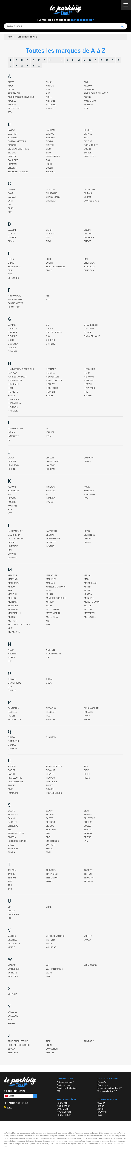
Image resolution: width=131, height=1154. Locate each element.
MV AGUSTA (14, 631)
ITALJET (50, 432)
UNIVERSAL (14, 914)
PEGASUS (51, 708)
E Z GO (11, 262)
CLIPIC (87, 196)
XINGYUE (12, 994)
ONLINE (12, 690)
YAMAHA (12, 1011)
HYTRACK (13, 410)
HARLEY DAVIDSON (17, 376)
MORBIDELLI (14, 613)
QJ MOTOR (13, 741)
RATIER (11, 770)
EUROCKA (89, 270)
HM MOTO (13, 391)
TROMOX (88, 881)
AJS (48, 93)
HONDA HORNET (64, 1115)
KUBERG (12, 501)
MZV (48, 624)
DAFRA (11, 233)
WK (47, 965)
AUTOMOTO (90, 100)
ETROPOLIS (90, 266)
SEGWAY (88, 814)
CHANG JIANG (53, 196)
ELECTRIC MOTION (55, 266)
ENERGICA (89, 262)
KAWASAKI (13, 490)
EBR (10, 270)
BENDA (49, 141)
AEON (11, 89)
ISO (47, 428)
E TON (11, 258)
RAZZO (11, 773)
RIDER (87, 773)
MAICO (11, 586)
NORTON (50, 649)
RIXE (10, 789)
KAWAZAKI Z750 (64, 1112)
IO (9, 439)
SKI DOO (50, 825)
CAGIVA (12, 189)
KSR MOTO (89, 494)
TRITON (88, 873)
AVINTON (88, 104)
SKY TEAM (51, 829)
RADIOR (12, 766)
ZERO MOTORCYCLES (18, 1044)
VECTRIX (12, 939)
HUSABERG (13, 399)
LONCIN (12, 553)
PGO (48, 715)
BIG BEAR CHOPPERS (18, 148)
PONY (87, 715)
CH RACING (51, 193)
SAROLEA (12, 821)
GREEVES (50, 339)
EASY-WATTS (14, 266)
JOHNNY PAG (53, 461)
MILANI (49, 594)
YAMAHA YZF (62, 1109)
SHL (10, 829)
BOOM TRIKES (91, 145)
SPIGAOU (88, 833)
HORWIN (88, 384)
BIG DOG (12, 152)
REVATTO (50, 773)
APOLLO (12, 100)
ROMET (49, 785)
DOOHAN (88, 233)
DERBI (49, 229)
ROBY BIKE (51, 781)
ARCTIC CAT (14, 108)
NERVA (11, 657)
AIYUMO (50, 85)
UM (9, 906)
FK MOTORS (14, 306)
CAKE (10, 193)
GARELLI (12, 328)
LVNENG (50, 546)
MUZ (10, 628)
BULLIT (49, 167)
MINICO (50, 601)
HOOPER (50, 391)
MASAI (87, 575)
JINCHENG (13, 465)
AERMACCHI (14, 93)
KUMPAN (12, 505)
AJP (48, 89)
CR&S (10, 208)
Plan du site (102, 1085)
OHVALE (12, 678)
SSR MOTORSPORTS (18, 840)
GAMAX (12, 324)
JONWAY (50, 465)
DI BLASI (50, 233)
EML (86, 258)
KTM (86, 498)
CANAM (12, 196)
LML (10, 549)
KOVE (87, 486)
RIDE (86, 770)
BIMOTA (12, 156)
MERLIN (12, 597)
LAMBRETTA (14, 534)
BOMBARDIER (53, 156)
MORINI (12, 616)
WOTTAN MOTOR (54, 968)
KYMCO (50, 501)
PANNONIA (13, 708)
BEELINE (50, 137)
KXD (10, 513)
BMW (48, 152)
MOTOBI (88, 605)
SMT (48, 837)
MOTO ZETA (52, 616)
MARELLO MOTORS (56, 586)
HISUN (11, 387)
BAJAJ (11, 129)
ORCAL (49, 678)
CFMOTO (50, 189)
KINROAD (50, 490)
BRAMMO (12, 163)
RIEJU (87, 777)
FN (47, 295)
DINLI (48, 237)
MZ (47, 620)
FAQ (58, 1091)
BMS (48, 148)
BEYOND (88, 141)
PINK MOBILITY (91, 708)
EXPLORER (13, 277)
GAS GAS (12, 332)
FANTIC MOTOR (15, 303)
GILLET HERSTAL (54, 332)
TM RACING (52, 873)
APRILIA (12, 104)
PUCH (87, 719)
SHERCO (88, 821)
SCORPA (50, 814)
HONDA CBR (62, 1103)
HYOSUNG (13, 406)
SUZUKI (49, 848)
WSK (48, 976)
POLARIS (88, 711)
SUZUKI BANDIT (63, 1106)
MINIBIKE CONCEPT (56, 597)
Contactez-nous (63, 1085)
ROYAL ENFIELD (54, 792)
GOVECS (12, 347)
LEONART (51, 534)
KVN (10, 509)
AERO (49, 81)
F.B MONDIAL (14, 295)
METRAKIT (13, 601)
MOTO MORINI (53, 613)
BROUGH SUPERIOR (18, 171)
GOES (11, 339)
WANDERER (14, 968)
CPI (9, 204)
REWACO (50, 777)
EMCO (49, 270)
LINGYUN (88, 538)
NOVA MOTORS (53, 653)
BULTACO (50, 171)
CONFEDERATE (91, 200)
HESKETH (89, 380)
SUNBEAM (13, 848)
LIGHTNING (90, 534)
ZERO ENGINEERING (18, 1041)
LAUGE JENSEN (15, 538)
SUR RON (50, 844)
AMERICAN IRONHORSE (96, 93)
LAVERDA (12, 542)
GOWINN (12, 351)
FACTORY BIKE (15, 299)
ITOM (48, 436)
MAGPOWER (14, 582)
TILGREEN (51, 870)
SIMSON (12, 837)
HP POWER (89, 387)
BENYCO (88, 133)
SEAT (86, 810)
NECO (11, 649)
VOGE (49, 943)
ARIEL (49, 96)
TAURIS (11, 873)
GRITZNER (51, 343)
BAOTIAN (12, 133)
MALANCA (51, 579)
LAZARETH (51, 531)
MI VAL (49, 590)
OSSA (48, 682)
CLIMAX (88, 193)
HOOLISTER (52, 387)
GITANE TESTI (91, 324)
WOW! (49, 972)
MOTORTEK (89, 613)
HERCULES (89, 369)
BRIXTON (12, 167)
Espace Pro (102, 1082)
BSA (48, 160)
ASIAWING (51, 104)
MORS (49, 605)
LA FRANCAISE (15, 531)
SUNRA (11, 852)
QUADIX (12, 744)
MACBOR (12, 575)
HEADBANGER (15, 380)
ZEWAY (11, 1048)
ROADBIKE (13, 792)
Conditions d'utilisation (67, 1088)
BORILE (87, 152)
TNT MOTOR (52, 877)
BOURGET (13, 160)
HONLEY (50, 384)
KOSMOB (50, 498)
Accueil (11, 36)
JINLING (12, 468)
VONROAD (51, 947)
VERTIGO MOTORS (55, 935)
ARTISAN (50, 100)
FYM (48, 299)
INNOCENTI (13, 436)
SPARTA (88, 829)
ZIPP (48, 1041)
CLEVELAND (90, 189)
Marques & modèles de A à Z (109, 1088)
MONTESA (13, 609)
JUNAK (87, 461)
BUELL (49, 163)
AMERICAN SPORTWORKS (21, 96)
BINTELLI (50, 145)
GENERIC (12, 336)
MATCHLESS (90, 582)
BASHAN (50, 129)
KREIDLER (89, 490)
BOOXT (87, 148)
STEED (11, 844)
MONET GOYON (92, 601)
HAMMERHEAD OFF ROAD (21, 369)
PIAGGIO (50, 719)
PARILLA (12, 711)
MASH (87, 579)
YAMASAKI (13, 1015)
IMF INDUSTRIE (15, 428)
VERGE (11, 947)
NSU (48, 657)
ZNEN (49, 1044)
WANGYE (12, 972)
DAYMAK (12, 237)
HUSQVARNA (14, 403)
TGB (10, 881)
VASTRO (12, 935)
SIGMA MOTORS (16, 833)
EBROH (49, 258)
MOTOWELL (90, 616)
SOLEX (87, 825)
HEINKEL (50, 372)
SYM (86, 840)
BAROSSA (13, 137)
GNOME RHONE (92, 336)
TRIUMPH (89, 877)
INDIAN (11, 432)
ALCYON (88, 85)
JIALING (12, 461)
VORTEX (88, 935)
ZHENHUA (13, 1052)
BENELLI (88, 129)
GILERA (50, 328)
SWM (48, 852)
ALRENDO (89, 89)
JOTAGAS (89, 457)
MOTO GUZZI (52, 609)
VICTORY (50, 939)
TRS (10, 885)
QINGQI (11, 737)
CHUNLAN (51, 200)
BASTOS (50, 133)
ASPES (87, 96)
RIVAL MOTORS (15, 781)
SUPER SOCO (52, 840)
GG (47, 324)
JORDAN (50, 468)
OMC (10, 686)
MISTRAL (88, 594)
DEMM (11, 241)
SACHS (11, 810)
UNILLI (11, 910)
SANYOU (12, 818)
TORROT (88, 870)
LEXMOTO (51, 542)
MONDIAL (89, 597)
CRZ (10, 211)
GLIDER (87, 332)
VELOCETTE (14, 943)
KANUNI (12, 486)
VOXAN (87, 939)
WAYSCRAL (13, 976)
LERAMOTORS (53, 538)
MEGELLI (12, 594)
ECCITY (49, 262)
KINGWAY (51, 486)
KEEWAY (12, 498)
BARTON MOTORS (17, 141)
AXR (86, 108)
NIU (9, 661)
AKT (86, 81)
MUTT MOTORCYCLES (19, 624)
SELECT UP (89, 818)
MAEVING (13, 579)
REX (86, 766)
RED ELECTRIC (15, 777)
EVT (10, 274)
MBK (10, 590)
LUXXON (12, 557)
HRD (86, 391)
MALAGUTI (51, 575)
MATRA (87, 586)
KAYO (10, 494)
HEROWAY (89, 376)
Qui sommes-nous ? (65, 1082)
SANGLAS (13, 814)
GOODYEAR (13, 343)
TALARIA (12, 870)
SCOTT (49, 818)
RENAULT (50, 770)
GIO (48, 336)
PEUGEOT (51, 711)
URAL (48, 906)
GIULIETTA (89, 328)
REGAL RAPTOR (54, 766)
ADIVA (11, 81)
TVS (10, 888)
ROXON (50, 789)
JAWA (11, 457)
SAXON (49, 810)
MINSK (87, 590)
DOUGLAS (89, 237)
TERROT (12, 877)
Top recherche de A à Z (107, 1091)
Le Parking (67, 11)
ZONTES (50, 1052)
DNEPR (87, 229)
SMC (48, 833)
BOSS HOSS (90, 156)
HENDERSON (52, 376)
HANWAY (12, 372)
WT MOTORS (90, 965)
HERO (87, 372)
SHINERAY (13, 825)
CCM (10, 200)
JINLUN (50, 457)
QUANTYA (51, 737)
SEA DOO (50, 821)
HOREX (49, 395)
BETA (86, 137)
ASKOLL (50, 108)
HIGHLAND (13, 384)
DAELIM (12, 229)
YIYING (11, 1023)
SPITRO (87, 837)
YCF (10, 1019)
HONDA (11, 395)
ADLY (10, 85)
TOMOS (50, 881)
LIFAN (87, 531)
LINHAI (87, 542)
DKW (48, 241)
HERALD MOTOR (54, 380)
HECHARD (51, 369)
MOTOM (88, 609)
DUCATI (87, 241)
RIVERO (12, 785)
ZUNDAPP (89, 1041)
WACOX (12, 965)
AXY (10, 112)
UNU (10, 918)
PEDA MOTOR (15, 719)
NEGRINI (12, 653)
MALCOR (50, 582)
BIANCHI (12, 145)
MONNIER (13, 605)
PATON (11, 715)
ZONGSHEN (52, 1048)
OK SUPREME (14, 682)
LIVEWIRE (13, 546)
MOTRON (12, 620)
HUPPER (88, 395)
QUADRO (12, 748)
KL (47, 494)
